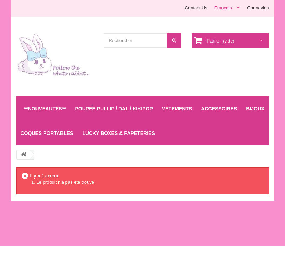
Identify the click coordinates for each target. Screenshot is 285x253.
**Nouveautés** (45, 108)
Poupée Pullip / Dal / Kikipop (114, 108)
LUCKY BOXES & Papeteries (118, 133)
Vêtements (177, 108)
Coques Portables (47, 133)
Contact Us (196, 8)
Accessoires (219, 108)
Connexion (258, 8)
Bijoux (255, 108)
